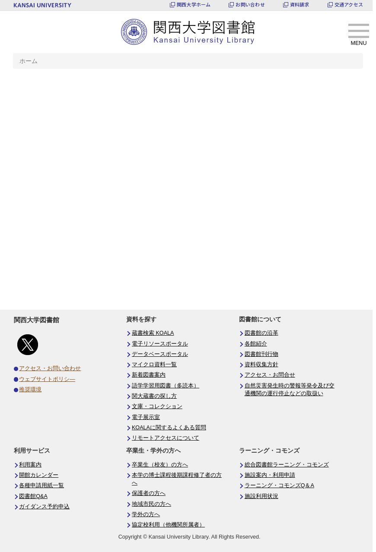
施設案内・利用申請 (270, 475)
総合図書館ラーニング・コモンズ (287, 465)
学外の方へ (146, 514)
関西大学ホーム (194, 4)
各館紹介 (256, 344)
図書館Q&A (33, 496)
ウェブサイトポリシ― (47, 379)
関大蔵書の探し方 (154, 396)
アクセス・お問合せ (270, 375)
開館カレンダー (38, 475)
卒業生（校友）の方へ (160, 465)
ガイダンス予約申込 (44, 507)
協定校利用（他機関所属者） (168, 525)
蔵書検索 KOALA (153, 333)
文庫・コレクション (157, 406)
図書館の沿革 (261, 333)
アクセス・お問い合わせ (50, 368)
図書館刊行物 (261, 354)
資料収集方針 (261, 365)
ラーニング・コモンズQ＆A (279, 485)
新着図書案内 (149, 375)
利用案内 (30, 465)
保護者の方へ (149, 493)
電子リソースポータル (160, 344)
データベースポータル (160, 354)
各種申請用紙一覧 (41, 485)
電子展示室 (146, 417)
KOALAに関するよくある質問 (169, 428)
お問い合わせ (250, 4)
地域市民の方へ (151, 504)
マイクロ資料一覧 (154, 365)
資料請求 (299, 4)
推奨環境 (30, 390)
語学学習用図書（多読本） (165, 386)
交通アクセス (349, 4)
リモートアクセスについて (165, 438)
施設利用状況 (261, 496)
